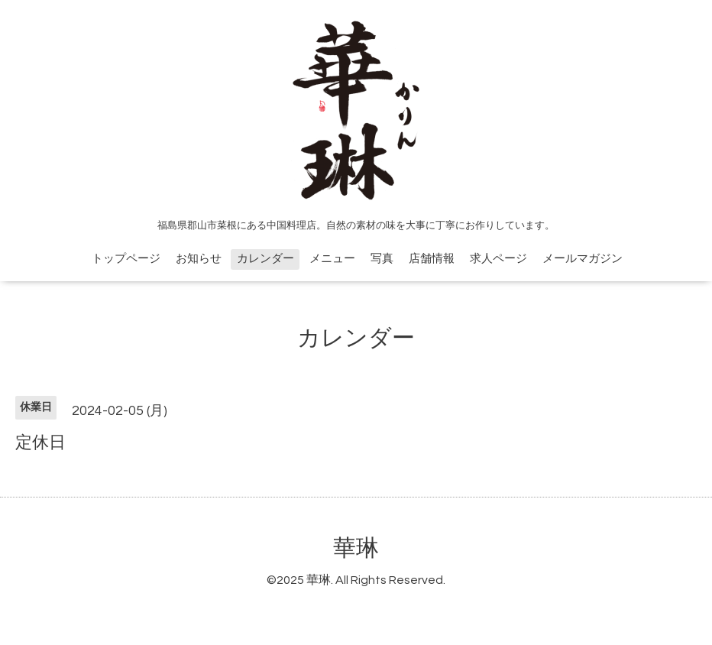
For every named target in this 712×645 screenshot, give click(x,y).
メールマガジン (582, 258)
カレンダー (265, 258)
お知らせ (199, 258)
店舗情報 (432, 258)
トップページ (126, 258)
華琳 (356, 548)
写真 (382, 258)
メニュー (332, 258)
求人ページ (498, 258)
